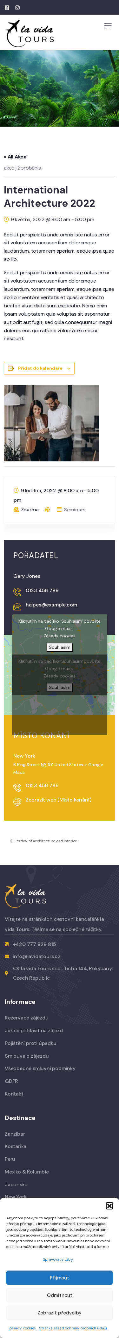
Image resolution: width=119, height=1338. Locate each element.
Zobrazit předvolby (59, 1313)
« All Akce (15, 156)
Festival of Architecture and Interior (45, 841)
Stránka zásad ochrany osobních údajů (73, 1328)
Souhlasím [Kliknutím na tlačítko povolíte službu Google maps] (59, 647)
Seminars (74, 509)
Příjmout (59, 1278)
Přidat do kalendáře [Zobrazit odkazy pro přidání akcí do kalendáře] (40, 368)
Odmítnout (59, 1295)
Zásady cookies (22, 1328)
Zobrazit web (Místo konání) (58, 799)
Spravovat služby (58, 1259)
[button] (109, 1205)
